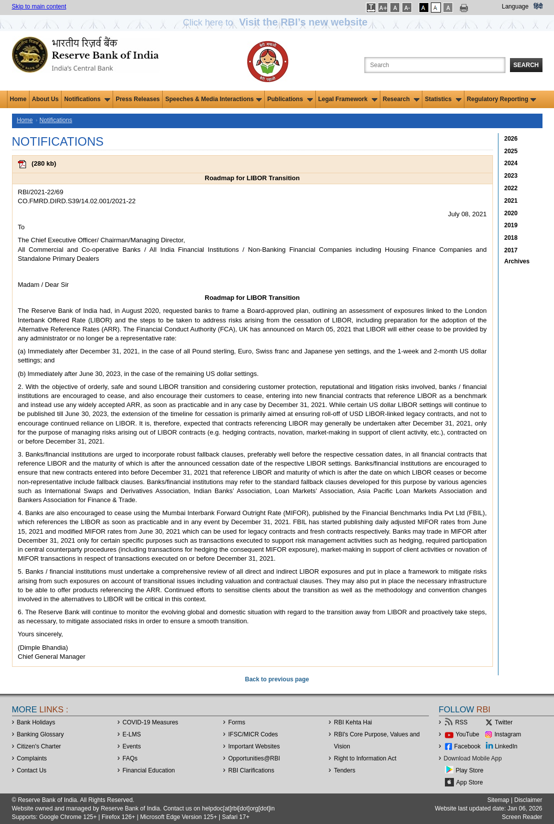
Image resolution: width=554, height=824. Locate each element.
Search (526, 65)
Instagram (507, 734)
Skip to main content (39, 6)
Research (401, 99)
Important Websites (254, 746)
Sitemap (498, 799)
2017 (511, 250)
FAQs (130, 758)
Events (132, 746)
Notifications (87, 99)
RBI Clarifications (251, 770)
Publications (290, 99)
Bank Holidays (36, 722)
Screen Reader (522, 816)
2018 (511, 237)
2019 (511, 225)
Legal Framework (347, 99)
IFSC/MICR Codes (253, 734)
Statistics (443, 99)
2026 (511, 138)
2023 (511, 175)
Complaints (32, 758)
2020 (511, 213)
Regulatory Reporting (501, 99)
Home (18, 99)
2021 (511, 200)
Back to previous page (277, 679)
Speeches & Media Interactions (213, 99)
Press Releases (138, 99)
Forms (236, 722)
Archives (517, 261)
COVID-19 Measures (150, 722)
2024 (511, 163)
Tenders (344, 770)
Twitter (503, 722)
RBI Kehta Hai (353, 722)
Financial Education (149, 770)
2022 (511, 188)
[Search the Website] (434, 65)
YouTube (467, 734)
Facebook (467, 746)
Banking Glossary (40, 734)
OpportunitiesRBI (254, 758)
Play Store (469, 770)
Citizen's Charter (39, 746)
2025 (511, 151)
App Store (469, 782)
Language (515, 6)
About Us (45, 99)
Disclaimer (528, 799)
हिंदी (537, 6)
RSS (461, 722)
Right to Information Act (365, 758)
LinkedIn (506, 746)
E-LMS (132, 734)
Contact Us (32, 770)
